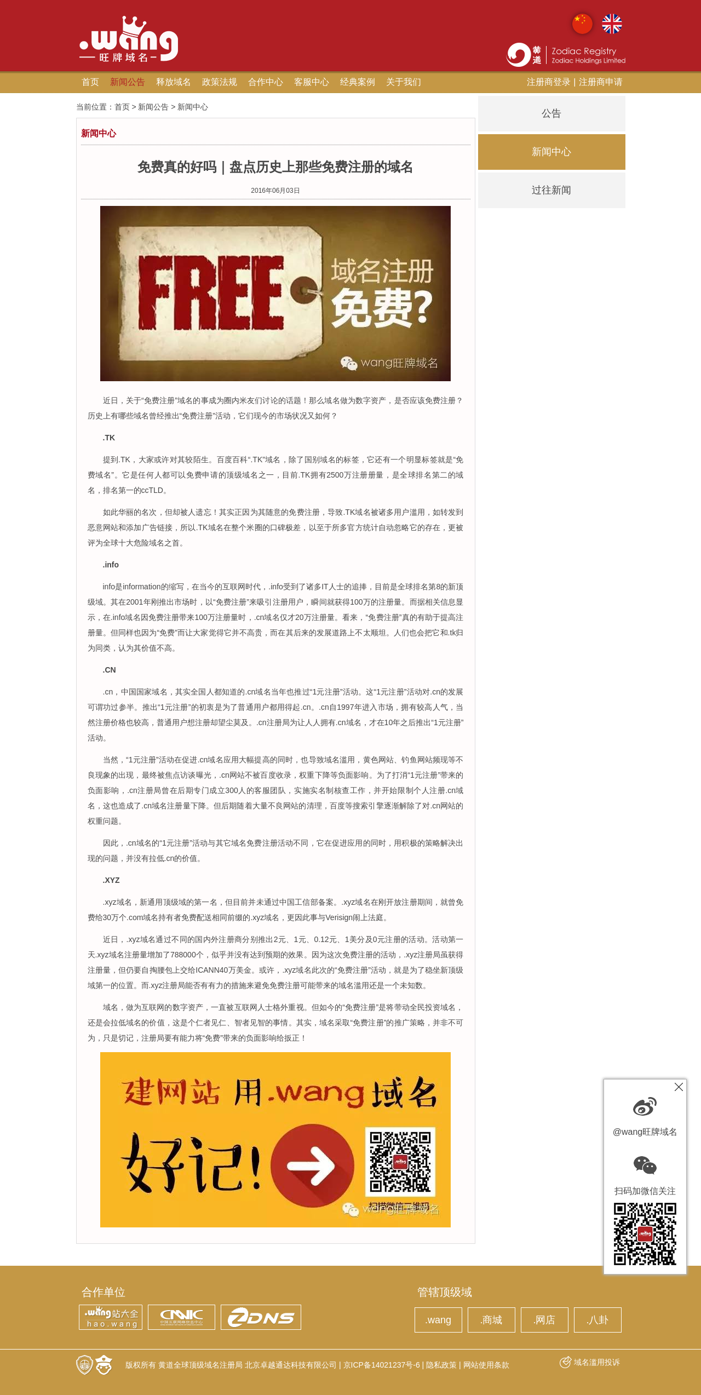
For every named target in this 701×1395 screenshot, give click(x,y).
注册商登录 (549, 82)
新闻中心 (551, 151)
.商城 (491, 1319)
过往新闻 (551, 190)
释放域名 (173, 82)
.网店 (544, 1319)
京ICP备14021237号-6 (381, 1364)
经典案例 (357, 82)
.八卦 (597, 1319)
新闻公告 (127, 82)
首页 (90, 82)
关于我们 (403, 82)
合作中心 (265, 82)
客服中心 (311, 82)
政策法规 (219, 82)
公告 (551, 113)
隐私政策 (441, 1364)
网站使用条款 (486, 1364)
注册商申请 (601, 82)
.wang (438, 1319)
